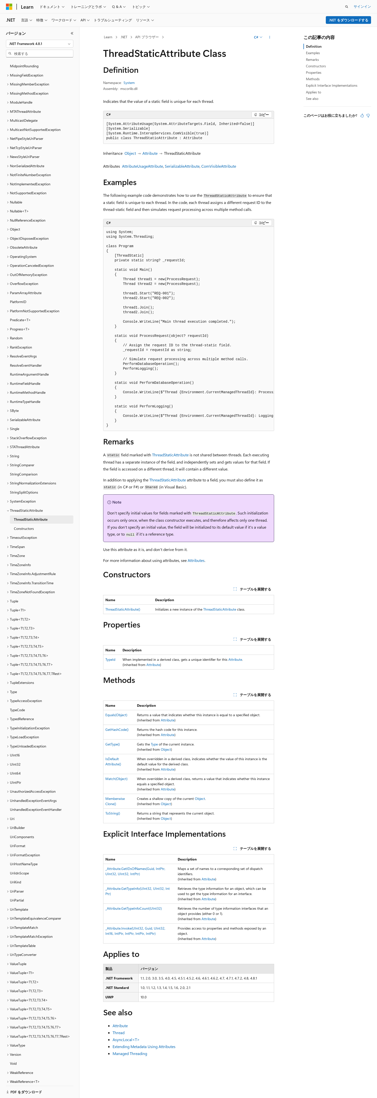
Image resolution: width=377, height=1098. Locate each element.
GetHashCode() (116, 729)
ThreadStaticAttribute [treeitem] (30, 502)
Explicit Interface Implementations (331, 85)
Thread (119, 1032)
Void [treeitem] (13, 1046)
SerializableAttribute (182, 166)
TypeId (110, 659)
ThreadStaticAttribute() (122, 609)
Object (130, 153)
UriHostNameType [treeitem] (24, 846)
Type (154, 744)
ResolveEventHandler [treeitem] (26, 348)
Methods (313, 79)
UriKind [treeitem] (15, 865)
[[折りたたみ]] (72, 33)
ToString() (112, 813)
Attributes (196, 560)
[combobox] (39, 44)
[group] (188, 329)
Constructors (316, 66)
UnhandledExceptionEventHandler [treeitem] (36, 792)
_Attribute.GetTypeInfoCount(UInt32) (133, 908)
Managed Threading (130, 1053)
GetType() (112, 744)
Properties (313, 72)
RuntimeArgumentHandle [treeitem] (29, 357)
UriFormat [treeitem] (17, 828)
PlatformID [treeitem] (18, 284)
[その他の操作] (269, 37)
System (129, 82)
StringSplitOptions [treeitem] (24, 475)
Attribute (150, 153)
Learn (108, 37)
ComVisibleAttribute (218, 166)
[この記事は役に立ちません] (368, 115)
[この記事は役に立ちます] (362, 115)
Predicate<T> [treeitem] (20, 302)
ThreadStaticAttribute (170, 454)
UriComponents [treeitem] (22, 819)
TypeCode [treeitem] (17, 692)
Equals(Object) (116, 714)
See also (312, 98)
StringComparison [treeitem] (24, 457)
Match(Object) (116, 778)
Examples (313, 52)
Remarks (312, 59)
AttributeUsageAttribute (142, 166)
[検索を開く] (347, 6)
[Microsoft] (9, 6)
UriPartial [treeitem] (17, 883)
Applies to (313, 92)
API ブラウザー (147, 37)
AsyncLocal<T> (126, 1039)
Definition (314, 46)
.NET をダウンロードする (348, 20)
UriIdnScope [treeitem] (19, 856)
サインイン (362, 6)
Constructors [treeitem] (24, 511)
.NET (124, 37)
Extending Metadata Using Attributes (144, 1046)
